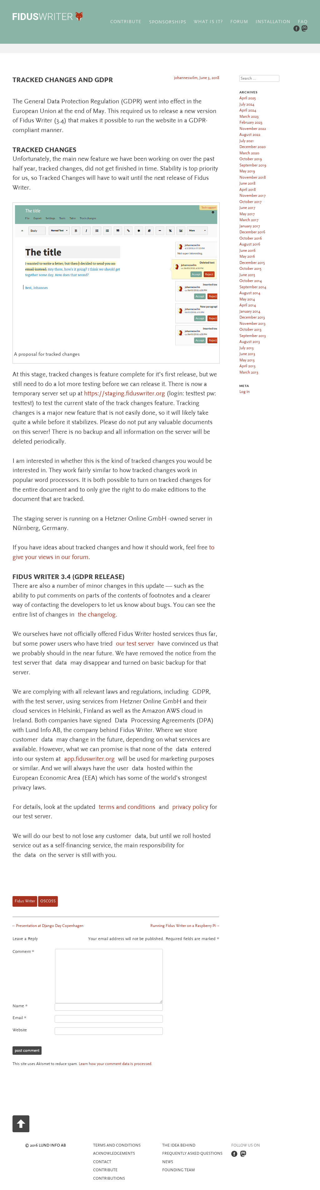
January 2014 (249, 311)
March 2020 (249, 153)
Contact (102, 1162)
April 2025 (247, 98)
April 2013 (247, 366)
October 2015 (250, 268)
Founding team (178, 1170)
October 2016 (250, 238)
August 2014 (249, 293)
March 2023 (249, 116)
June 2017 (247, 208)
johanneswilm (186, 78)
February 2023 (250, 122)
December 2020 (252, 147)
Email (19, 1017)
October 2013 (250, 329)
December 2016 (252, 232)
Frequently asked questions (192, 1153)
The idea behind (178, 1145)
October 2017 (250, 202)
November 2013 (252, 323)
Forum (239, 21)
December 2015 (252, 262)
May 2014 (247, 299)
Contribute (125, 21)
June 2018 (247, 183)
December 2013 (252, 317)
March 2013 (248, 372)
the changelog (97, 614)
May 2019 (247, 171)
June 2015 (247, 275)
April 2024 (247, 110)
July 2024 (246, 104)
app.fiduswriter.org (89, 758)
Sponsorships (167, 22)
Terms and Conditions (117, 1145)
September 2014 (252, 287)
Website (19, 1030)
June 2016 (247, 250)
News (167, 1162)
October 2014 (250, 281)
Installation (273, 21)
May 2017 (247, 214)
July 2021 (246, 141)
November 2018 (252, 177)
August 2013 (249, 342)
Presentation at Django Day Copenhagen (47, 926)
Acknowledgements (114, 1153)
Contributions (109, 1178)
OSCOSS (48, 901)
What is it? (208, 21)
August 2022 (249, 134)
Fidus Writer (25, 901)
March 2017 (248, 220)
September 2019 (252, 165)
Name (20, 1006)
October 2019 (250, 159)
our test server (135, 643)
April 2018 (247, 189)
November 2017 (252, 195)
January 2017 (249, 226)
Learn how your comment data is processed (115, 1064)
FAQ (303, 21)
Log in (244, 391)
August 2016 (249, 244)
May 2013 (247, 360)
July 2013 (246, 348)
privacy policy (190, 807)
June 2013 (247, 354)
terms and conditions (127, 807)
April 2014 (247, 305)
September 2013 (252, 336)
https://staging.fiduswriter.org (124, 393)
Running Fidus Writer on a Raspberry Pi (184, 926)
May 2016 (247, 256)
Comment (23, 951)
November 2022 (252, 128)
